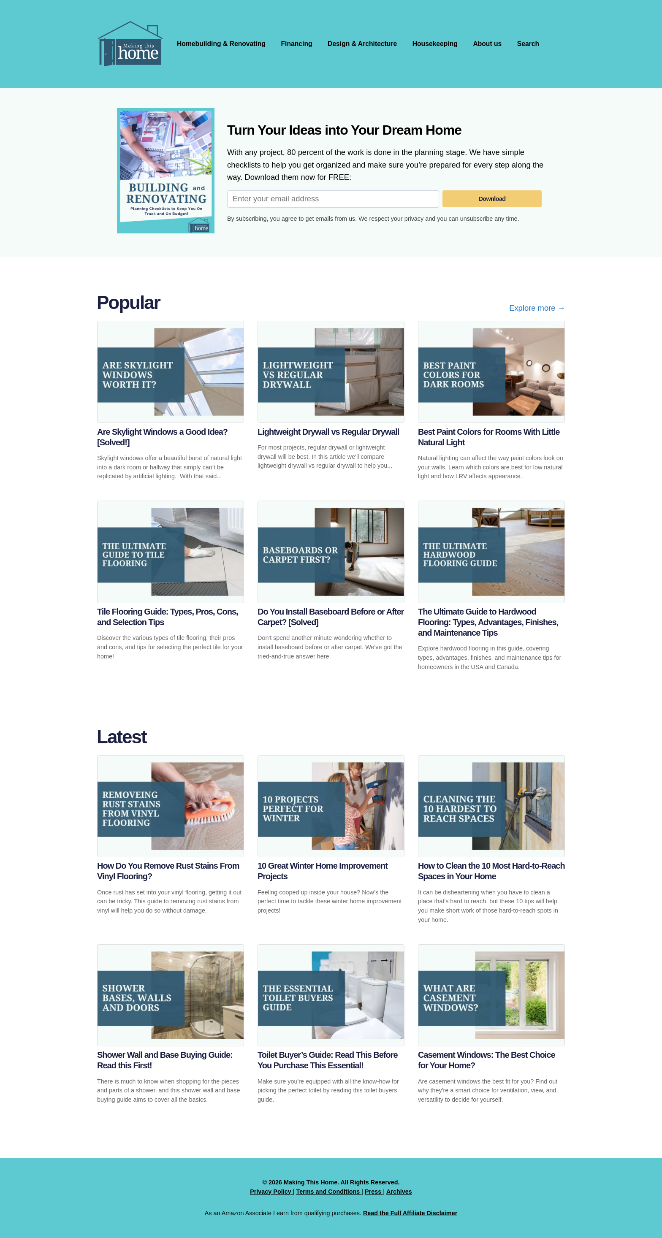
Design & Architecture (365, 43)
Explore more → (537, 307)
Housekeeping (439, 43)
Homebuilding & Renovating (222, 43)
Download (492, 198)
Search (533, 43)
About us (492, 43)
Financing (299, 43)
